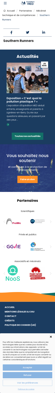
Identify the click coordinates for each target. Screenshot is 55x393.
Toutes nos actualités (27, 136)
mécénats (35, 261)
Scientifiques (27, 211)
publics (32, 234)
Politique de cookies (26, 389)
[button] (50, 336)
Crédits (9, 320)
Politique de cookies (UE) (20, 325)
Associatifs (20, 261)
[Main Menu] (5, 3)
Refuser (28, 375)
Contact (10, 316)
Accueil (9, 10)
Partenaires (25, 10)
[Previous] (3, 78)
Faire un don (27, 179)
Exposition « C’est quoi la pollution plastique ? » (24, 99)
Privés (22, 234)
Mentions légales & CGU (19, 311)
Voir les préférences (27, 382)
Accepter (27, 367)
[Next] (52, 78)
